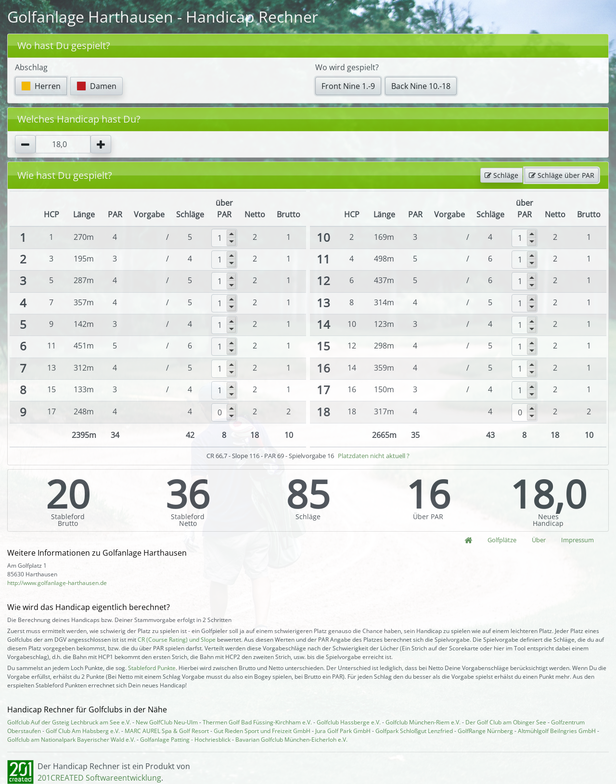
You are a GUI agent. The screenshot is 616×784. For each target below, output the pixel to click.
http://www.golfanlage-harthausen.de (57, 583)
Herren (41, 86)
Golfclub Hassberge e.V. (349, 722)
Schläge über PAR (561, 175)
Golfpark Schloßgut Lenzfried (414, 731)
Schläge (501, 175)
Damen (96, 86)
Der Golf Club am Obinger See (505, 722)
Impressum (577, 539)
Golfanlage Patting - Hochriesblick (185, 739)
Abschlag (31, 67)
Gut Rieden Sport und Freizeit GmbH (262, 731)
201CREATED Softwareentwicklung (99, 777)
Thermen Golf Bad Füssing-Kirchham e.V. (257, 722)
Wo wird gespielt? (347, 67)
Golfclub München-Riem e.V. (423, 722)
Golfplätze (502, 539)
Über (539, 539)
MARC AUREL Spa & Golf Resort (167, 731)
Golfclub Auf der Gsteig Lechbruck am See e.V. (69, 722)
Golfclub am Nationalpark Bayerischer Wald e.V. (71, 739)
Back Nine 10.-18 (420, 86)
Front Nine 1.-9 (348, 86)
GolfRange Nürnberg (485, 731)
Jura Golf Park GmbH (343, 731)
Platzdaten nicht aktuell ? (374, 455)
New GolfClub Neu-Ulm (167, 722)
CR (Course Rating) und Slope (177, 639)
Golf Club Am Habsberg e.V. (83, 731)
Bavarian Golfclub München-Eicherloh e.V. (291, 739)
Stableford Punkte (152, 668)
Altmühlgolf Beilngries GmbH (557, 731)
